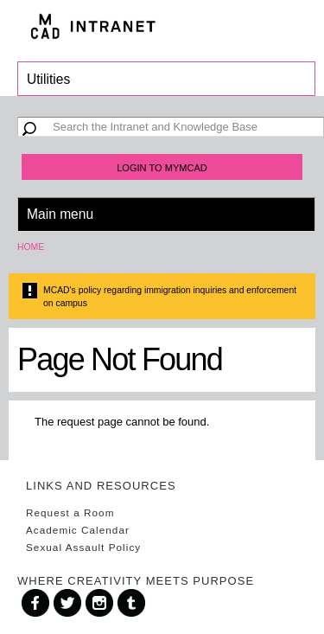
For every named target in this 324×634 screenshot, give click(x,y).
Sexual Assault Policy (83, 547)
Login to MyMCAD (162, 168)
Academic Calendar (78, 529)
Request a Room (70, 512)
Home (30, 247)
